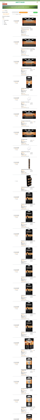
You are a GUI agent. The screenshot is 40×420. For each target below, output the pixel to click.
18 (32, 408)
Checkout (35, 12)
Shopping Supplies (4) (6, 14)
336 (32, 350)
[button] (7, 12)
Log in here (16, 62)
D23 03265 (22, 314)
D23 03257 (22, 241)
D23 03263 (22, 277)
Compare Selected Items (23, 12)
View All (36, 15)
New (4, 21)
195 (32, 69)
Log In (36, 0)
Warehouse (5, 24)
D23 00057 (22, 28)
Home (3, 10)
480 (32, 49)
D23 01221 (22, 102)
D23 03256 (22, 223)
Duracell (24, 30)
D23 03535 (22, 408)
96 (32, 15)
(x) (7, 10)
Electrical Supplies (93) (6, 13)
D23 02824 (22, 152)
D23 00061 (22, 49)
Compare (17, 63)
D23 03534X (22, 389)
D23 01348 (22, 121)
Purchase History (6, 20)
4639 (33, 121)
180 (34, 15)
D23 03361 (22, 350)
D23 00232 (22, 69)
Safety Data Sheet (24, 54)
